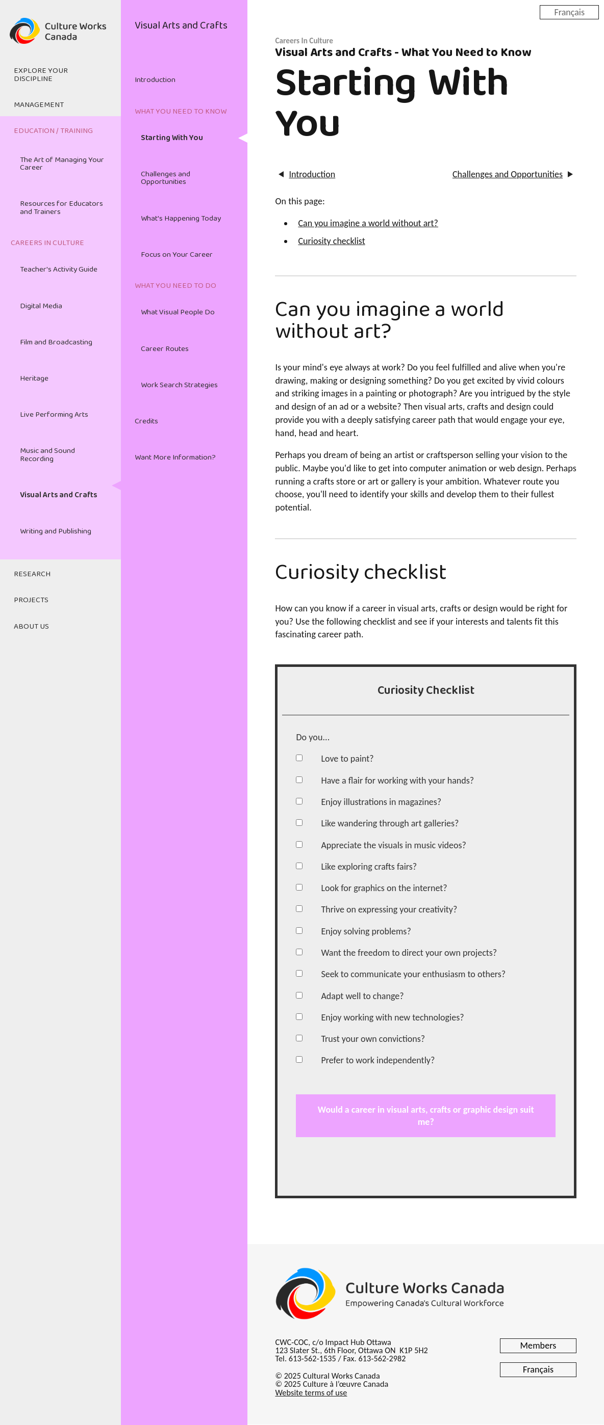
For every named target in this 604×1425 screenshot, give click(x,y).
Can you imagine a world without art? (368, 223)
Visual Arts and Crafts (58, 495)
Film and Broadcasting (56, 342)
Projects (31, 600)
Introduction (155, 80)
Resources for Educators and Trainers (61, 208)
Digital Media (41, 306)
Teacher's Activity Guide (58, 269)
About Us (31, 627)
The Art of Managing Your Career (62, 164)
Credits (146, 421)
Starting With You (172, 138)
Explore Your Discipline (41, 75)
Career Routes (165, 349)
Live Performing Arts (54, 415)
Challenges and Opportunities (165, 178)
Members (538, 1345)
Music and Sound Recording (47, 455)
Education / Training (53, 131)
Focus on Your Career (177, 255)
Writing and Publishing (55, 531)
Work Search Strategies (179, 385)
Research (32, 574)
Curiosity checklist (331, 241)
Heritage (34, 378)
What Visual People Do (178, 312)
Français (569, 11)
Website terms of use (311, 1392)
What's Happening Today (181, 218)
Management (39, 105)
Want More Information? (175, 457)
